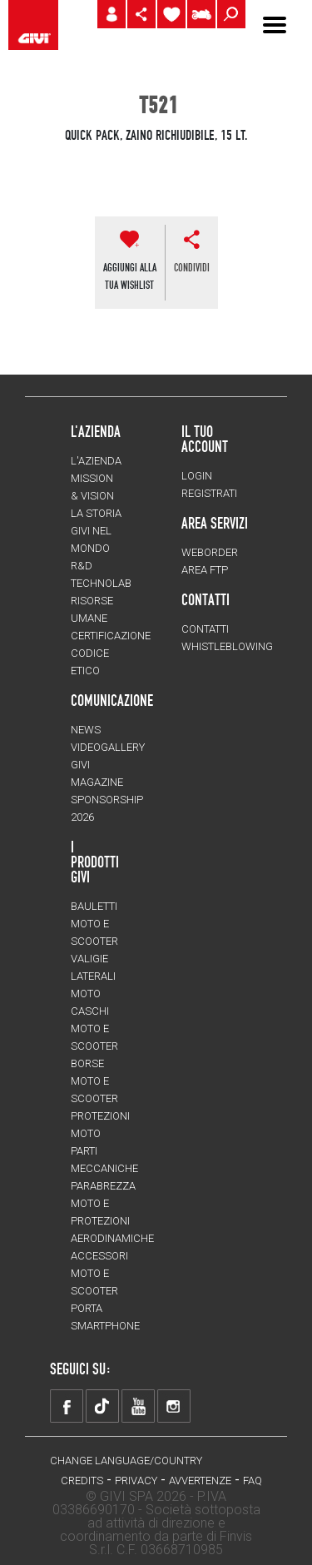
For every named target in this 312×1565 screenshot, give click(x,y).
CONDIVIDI (192, 267)
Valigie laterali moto (93, 976)
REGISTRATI (209, 493)
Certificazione (111, 635)
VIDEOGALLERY (108, 747)
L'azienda (96, 461)
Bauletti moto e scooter (94, 923)
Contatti (205, 629)
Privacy (136, 1480)
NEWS (86, 729)
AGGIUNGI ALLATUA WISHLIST (129, 276)
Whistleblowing (227, 646)
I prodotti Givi (95, 861)
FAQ (252, 1480)
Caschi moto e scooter (94, 1028)
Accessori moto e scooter (99, 1273)
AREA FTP (204, 570)
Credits (82, 1480)
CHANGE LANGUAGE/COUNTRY (126, 1460)
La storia (96, 513)
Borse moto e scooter (94, 1081)
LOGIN (196, 476)
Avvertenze (200, 1480)
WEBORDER (209, 552)
